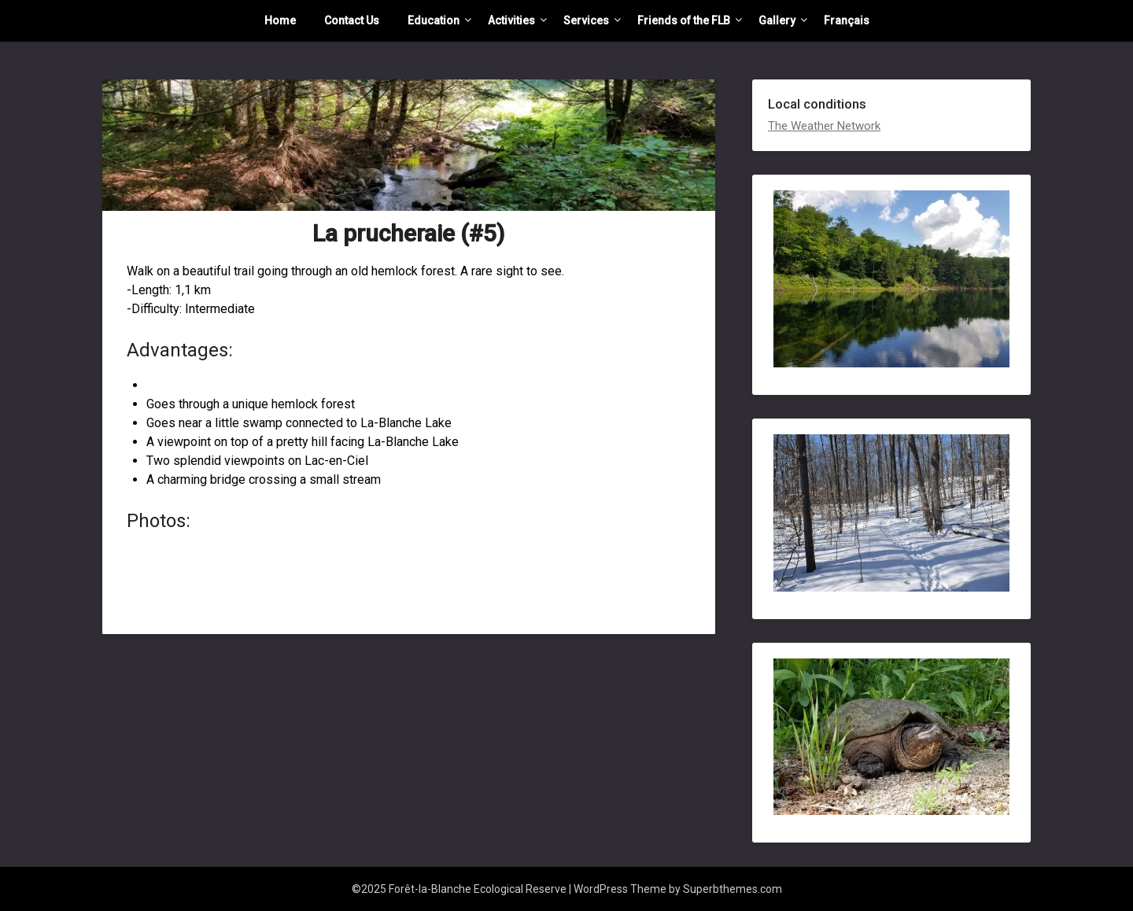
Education (433, 20)
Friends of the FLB (683, 20)
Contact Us (351, 20)
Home (280, 20)
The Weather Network (824, 126)
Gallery (776, 20)
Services (586, 20)
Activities (511, 20)
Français (846, 20)
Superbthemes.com (732, 889)
